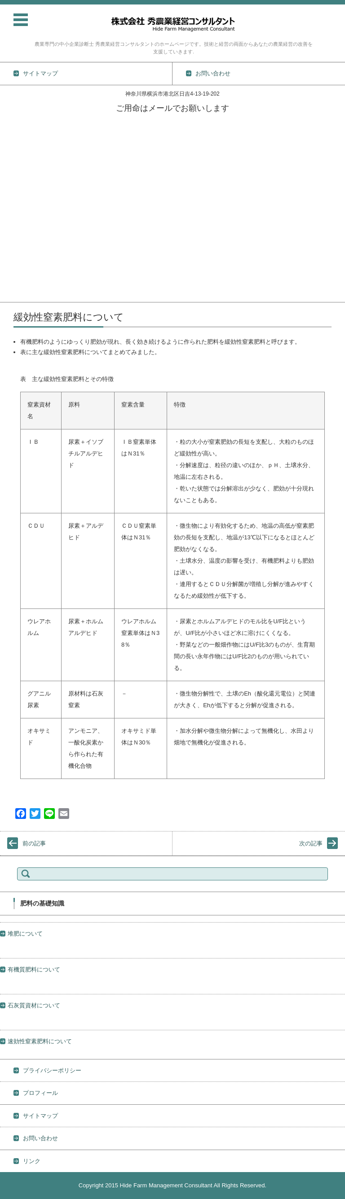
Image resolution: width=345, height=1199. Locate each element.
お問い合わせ (17, 296)
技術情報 (11, 167)
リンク (31, 1161)
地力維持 (11, 261)
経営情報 (11, 272)
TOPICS (11, 132)
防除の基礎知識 (20, 237)
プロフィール (17, 284)
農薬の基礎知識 (20, 214)
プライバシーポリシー (52, 1070)
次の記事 (311, 843)
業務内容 (11, 156)
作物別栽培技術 (20, 179)
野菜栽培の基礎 (20, 191)
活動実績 (11, 144)
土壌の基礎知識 (20, 202)
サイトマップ (40, 1115)
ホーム (9, 121)
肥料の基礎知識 (20, 226)
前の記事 (34, 843)
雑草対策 (11, 249)
